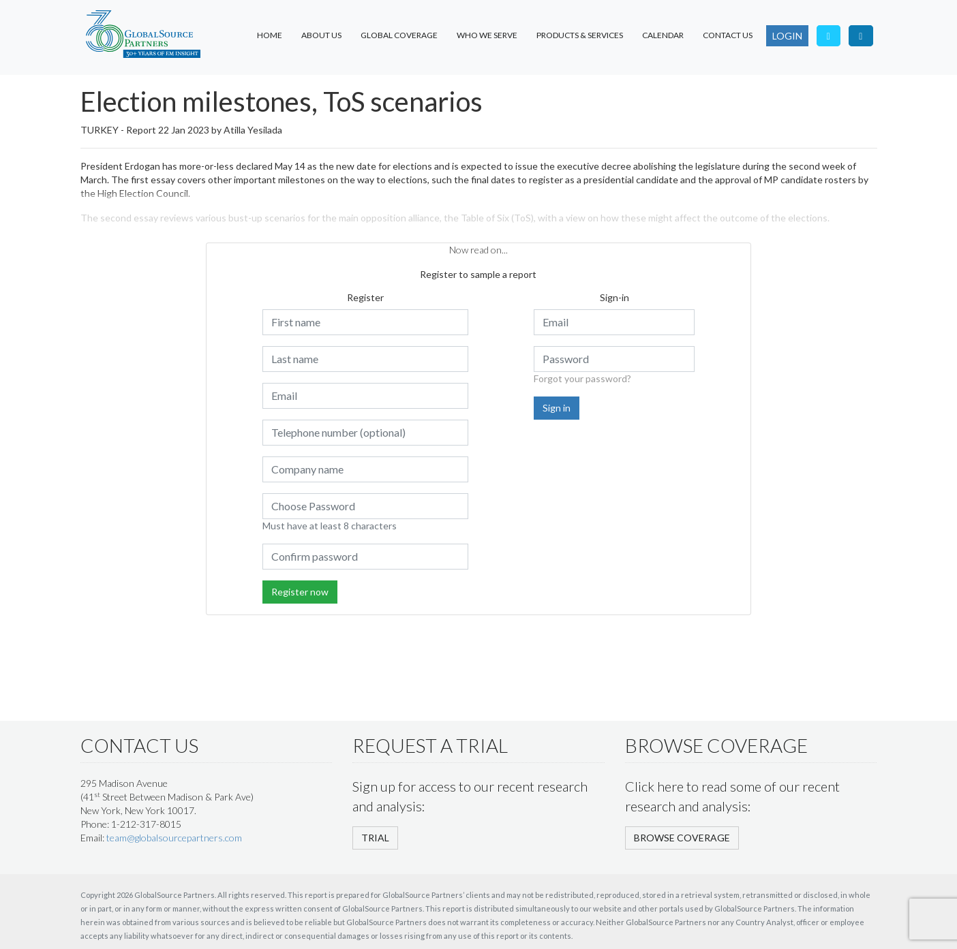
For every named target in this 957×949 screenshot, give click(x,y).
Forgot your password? (582, 378)
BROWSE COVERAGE (682, 837)
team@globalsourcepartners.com (174, 837)
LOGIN (787, 36)
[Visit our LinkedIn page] (861, 35)
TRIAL (375, 837)
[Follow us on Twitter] (829, 35)
